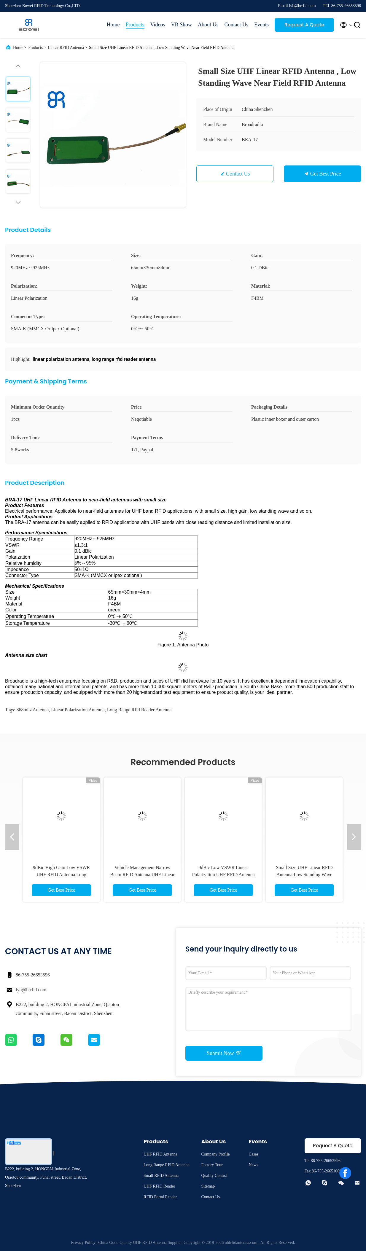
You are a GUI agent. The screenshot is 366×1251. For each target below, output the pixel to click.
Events (261, 25)
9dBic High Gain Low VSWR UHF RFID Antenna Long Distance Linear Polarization (61, 874)
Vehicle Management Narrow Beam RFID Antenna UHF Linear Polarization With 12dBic (142, 874)
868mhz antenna (32, 709)
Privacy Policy (83, 1242)
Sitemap (208, 1186)
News (253, 1165)
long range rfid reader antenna (139, 709)
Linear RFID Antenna (66, 47)
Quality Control (214, 1175)
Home (113, 25)
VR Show (181, 25)
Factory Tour (211, 1165)
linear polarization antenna (77, 709)
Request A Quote (304, 24)
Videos (157, 25)
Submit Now (224, 1053)
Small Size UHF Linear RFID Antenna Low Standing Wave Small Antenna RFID (304, 874)
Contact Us (237, 25)
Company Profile (215, 1154)
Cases (253, 1154)
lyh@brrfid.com (31, 989)
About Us (208, 25)
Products (135, 25)
